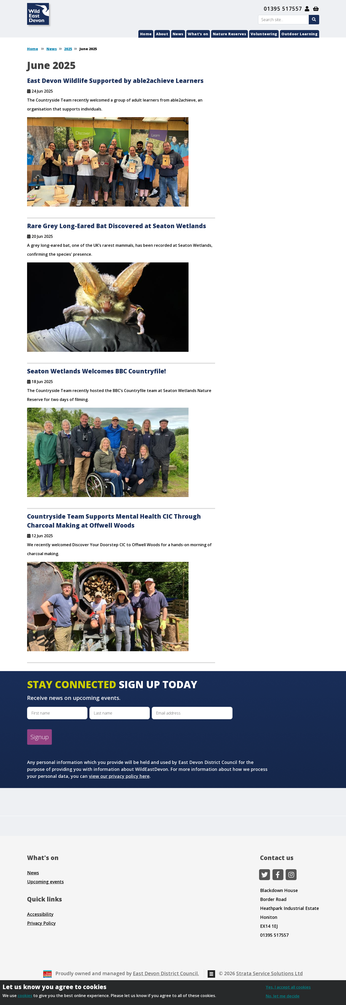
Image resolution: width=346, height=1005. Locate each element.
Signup (39, 737)
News (178, 34)
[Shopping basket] (316, 8)
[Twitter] (264, 874)
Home (146, 34)
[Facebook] (277, 874)
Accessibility (40, 914)
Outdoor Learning (299, 34)
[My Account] (307, 8)
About (162, 34)
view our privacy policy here (119, 776)
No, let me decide (283, 996)
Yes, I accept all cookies (288, 987)
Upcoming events (45, 882)
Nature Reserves (229, 34)
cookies (25, 995)
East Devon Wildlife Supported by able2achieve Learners (115, 80)
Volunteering (264, 34)
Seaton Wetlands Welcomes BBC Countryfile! (96, 371)
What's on (198, 34)
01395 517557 (283, 8)
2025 (68, 48)
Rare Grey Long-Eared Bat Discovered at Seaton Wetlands (116, 226)
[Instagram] (291, 874)
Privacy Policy (41, 923)
